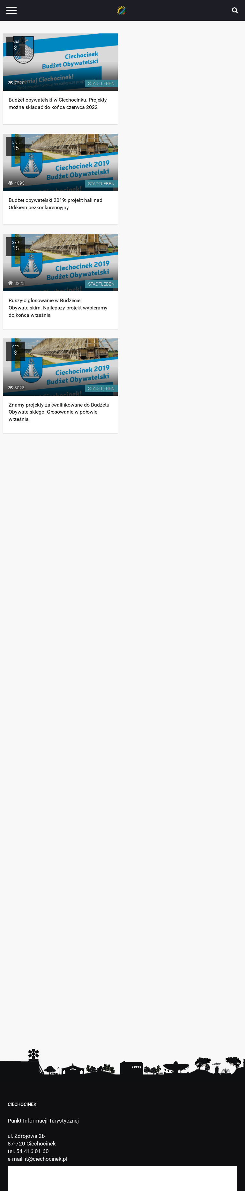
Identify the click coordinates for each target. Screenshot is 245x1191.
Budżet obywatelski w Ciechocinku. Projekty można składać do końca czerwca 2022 (58, 103)
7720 (16, 82)
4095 (16, 183)
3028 (16, 387)
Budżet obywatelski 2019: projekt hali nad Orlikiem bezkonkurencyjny (55, 203)
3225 (16, 283)
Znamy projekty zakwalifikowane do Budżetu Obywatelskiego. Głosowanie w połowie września (59, 412)
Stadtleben (101, 83)
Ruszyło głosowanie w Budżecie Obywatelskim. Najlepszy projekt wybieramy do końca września (58, 307)
